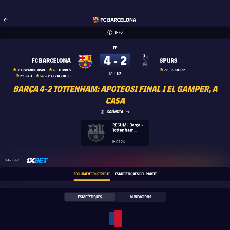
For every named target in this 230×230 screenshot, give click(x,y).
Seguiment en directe (92, 173)
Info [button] (121, 30)
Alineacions (140, 196)
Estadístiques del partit (136, 173)
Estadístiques (90, 196)
